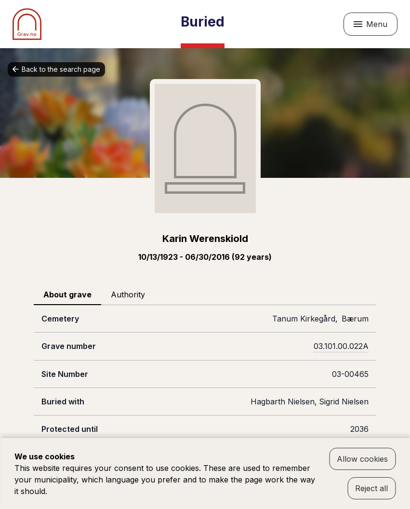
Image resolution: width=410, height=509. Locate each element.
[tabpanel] (205, 387)
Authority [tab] (128, 294)
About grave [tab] (67, 294)
